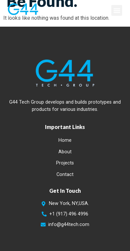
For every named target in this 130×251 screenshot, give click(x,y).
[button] (116, 10)
